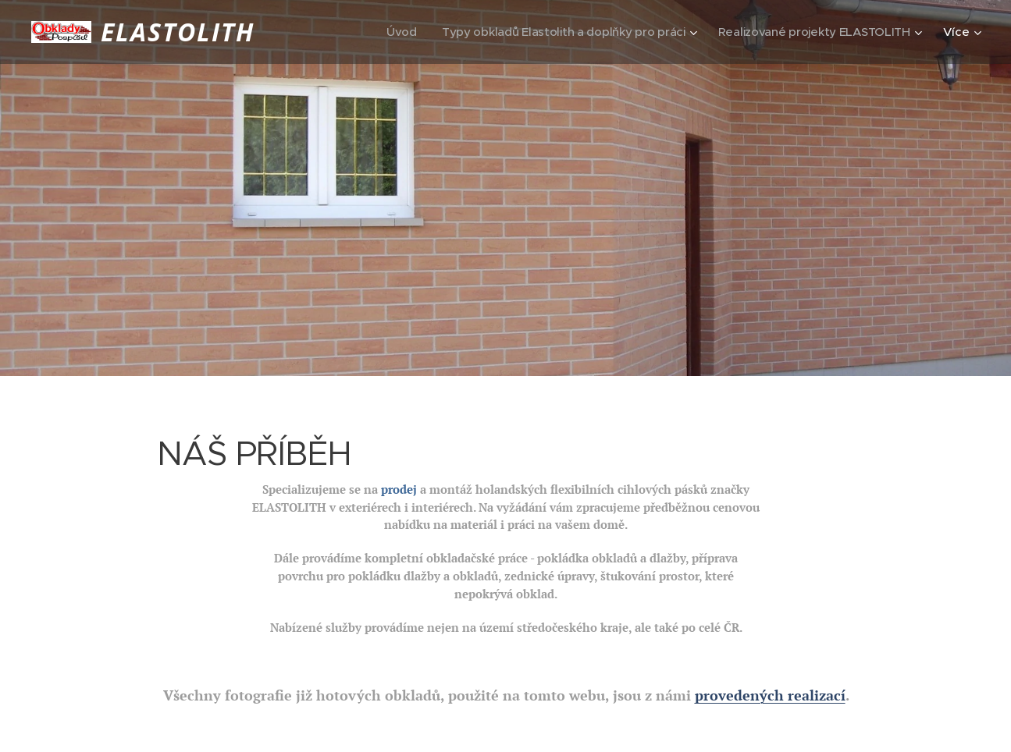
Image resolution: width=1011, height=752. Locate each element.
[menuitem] (406, 31)
